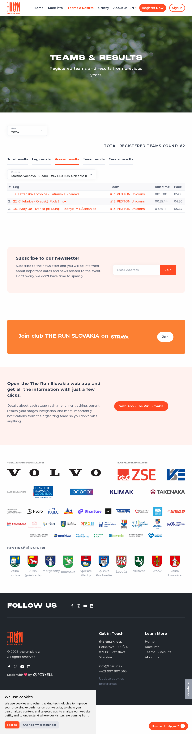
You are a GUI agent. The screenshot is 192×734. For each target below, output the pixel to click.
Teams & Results (80, 8)
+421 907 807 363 (113, 671)
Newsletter (188, 688)
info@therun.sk (110, 666)
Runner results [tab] (67, 159)
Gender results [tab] (121, 159)
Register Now (153, 8)
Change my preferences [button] (40, 725)
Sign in (177, 8)
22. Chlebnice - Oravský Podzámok (40, 201)
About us (120, 8)
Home (38, 8)
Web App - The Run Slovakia (141, 406)
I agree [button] (12, 725)
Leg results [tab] (41, 159)
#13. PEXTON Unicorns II (128, 194)
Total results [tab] (17, 159)
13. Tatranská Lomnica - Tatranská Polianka (46, 194)
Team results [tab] (94, 159)
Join (165, 337)
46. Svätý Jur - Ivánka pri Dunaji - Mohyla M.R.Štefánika (54, 209)
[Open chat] (168, 726)
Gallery (103, 8)
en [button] (132, 8)
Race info (55, 8)
